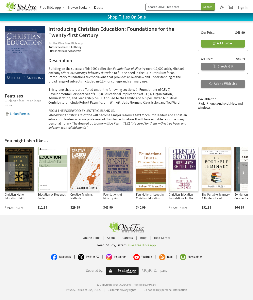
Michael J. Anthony (69, 47)
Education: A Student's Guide (52, 197)
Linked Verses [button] (20, 114)
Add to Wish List (223, 84)
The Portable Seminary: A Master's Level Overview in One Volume (216, 200)
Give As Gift (223, 66)
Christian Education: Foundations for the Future (181, 198)
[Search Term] (173, 7)
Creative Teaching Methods (81, 197)
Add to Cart (223, 43)
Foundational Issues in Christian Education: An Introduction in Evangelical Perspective (150, 200)
